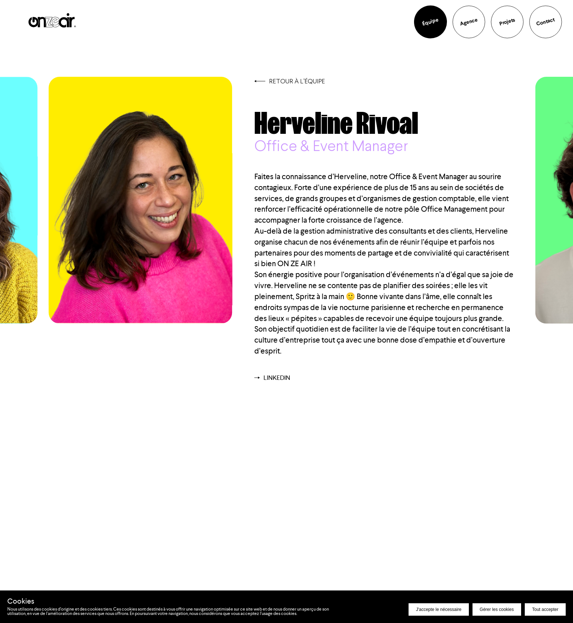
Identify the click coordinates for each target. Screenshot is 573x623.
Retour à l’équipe (289, 81)
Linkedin (272, 377)
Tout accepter (545, 609)
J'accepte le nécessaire (438, 609)
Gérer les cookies (497, 609)
